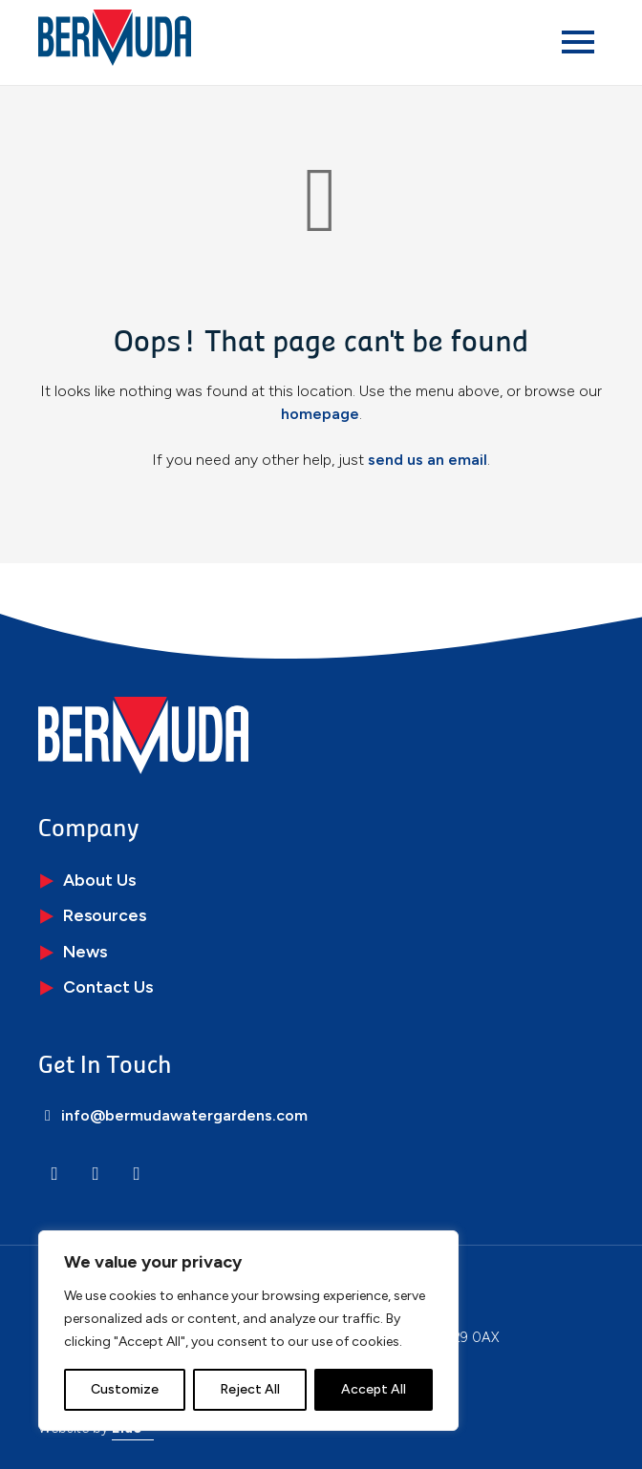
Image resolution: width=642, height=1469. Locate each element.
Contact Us (108, 986)
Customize (125, 1389)
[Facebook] (136, 1173)
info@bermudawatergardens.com (173, 1115)
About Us (99, 880)
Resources (104, 915)
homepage (320, 414)
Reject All (250, 1389)
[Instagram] (95, 1173)
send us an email (427, 460)
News (85, 951)
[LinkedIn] (54, 1173)
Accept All (373, 1389)
